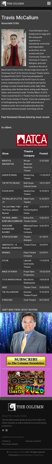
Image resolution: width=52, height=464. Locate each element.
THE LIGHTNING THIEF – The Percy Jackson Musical (12, 210)
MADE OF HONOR (9, 272)
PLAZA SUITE (8, 191)
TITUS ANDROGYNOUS (12, 279)
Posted (44, 153)
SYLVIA (5, 260)
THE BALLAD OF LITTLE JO (12, 200)
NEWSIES (6, 253)
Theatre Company (29, 153)
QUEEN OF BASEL (9, 175)
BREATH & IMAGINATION (8, 162)
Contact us (6, 441)
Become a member (33, 441)
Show (5, 153)
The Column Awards (10, 444)
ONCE (4, 287)
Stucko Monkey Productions (31, 455)
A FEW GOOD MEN (10, 237)
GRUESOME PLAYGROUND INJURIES (8, 229)
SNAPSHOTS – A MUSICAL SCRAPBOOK (12, 246)
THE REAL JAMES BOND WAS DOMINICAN (12, 219)
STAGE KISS (7, 300)
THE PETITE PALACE (11, 183)
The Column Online (17, 452)
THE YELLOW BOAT (10, 292)
